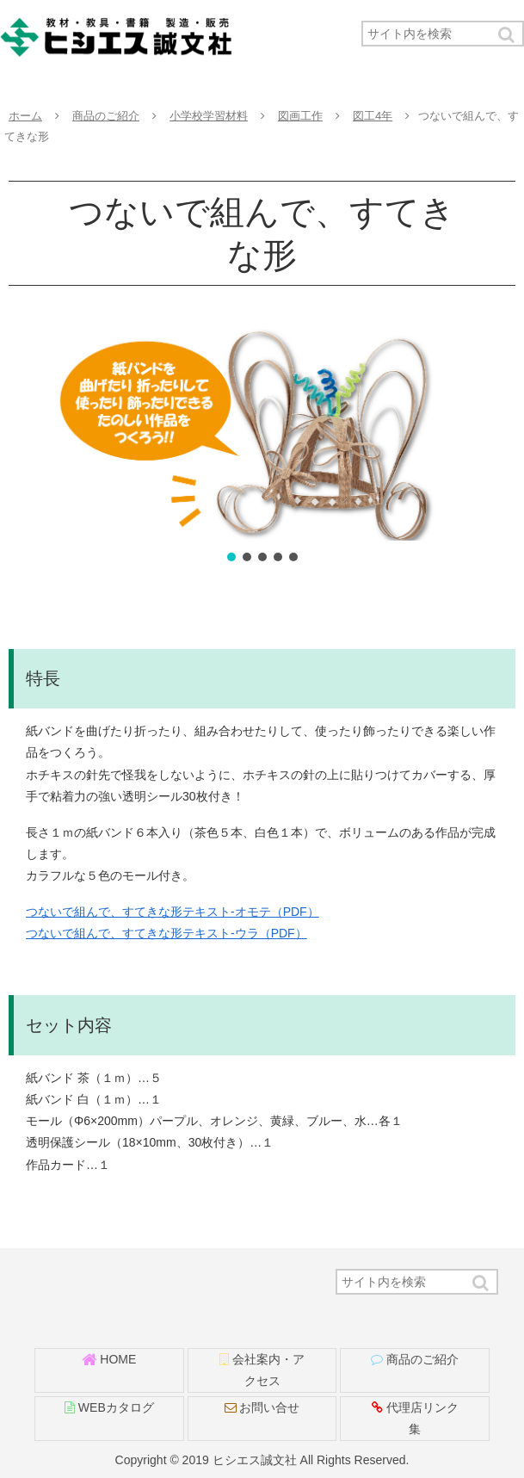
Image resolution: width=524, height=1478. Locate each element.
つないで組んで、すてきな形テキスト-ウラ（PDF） (166, 933)
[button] (507, 35)
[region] (262, 446)
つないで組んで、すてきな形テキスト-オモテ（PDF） (172, 911)
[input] (442, 33)
